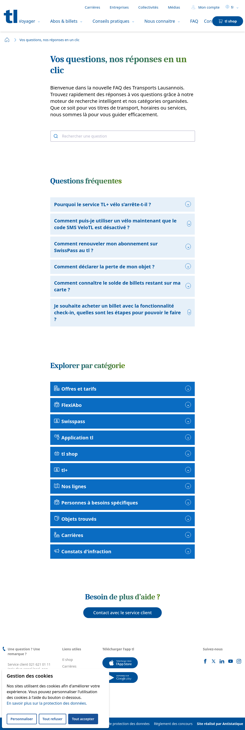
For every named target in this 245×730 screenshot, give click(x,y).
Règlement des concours (173, 723)
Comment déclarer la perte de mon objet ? (104, 266)
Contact (212, 21)
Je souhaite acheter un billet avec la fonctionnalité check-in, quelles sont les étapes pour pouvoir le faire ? (117, 312)
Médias (174, 7)
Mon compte (205, 7)
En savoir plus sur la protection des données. (47, 703)
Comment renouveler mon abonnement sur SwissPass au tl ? (106, 247)
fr (229, 7)
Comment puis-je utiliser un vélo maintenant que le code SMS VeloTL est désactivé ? (115, 224)
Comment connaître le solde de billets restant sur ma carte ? (117, 286)
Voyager (27, 21)
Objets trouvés (75, 519)
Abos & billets (64, 21)
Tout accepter (83, 719)
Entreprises (119, 7)
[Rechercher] (56, 136)
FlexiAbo (68, 405)
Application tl (73, 437)
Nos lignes (70, 486)
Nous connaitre (160, 21)
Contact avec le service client (122, 612)
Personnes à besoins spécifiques (96, 502)
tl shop (66, 454)
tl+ (61, 470)
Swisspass (69, 421)
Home (7, 39)
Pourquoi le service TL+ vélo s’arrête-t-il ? (102, 204)
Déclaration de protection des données (119, 723)
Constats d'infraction (82, 551)
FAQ (194, 21)
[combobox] (122, 136)
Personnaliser (22, 719)
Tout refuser (52, 719)
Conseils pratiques (111, 21)
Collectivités (148, 7)
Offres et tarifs (75, 389)
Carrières (92, 7)
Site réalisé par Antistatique (220, 723)
